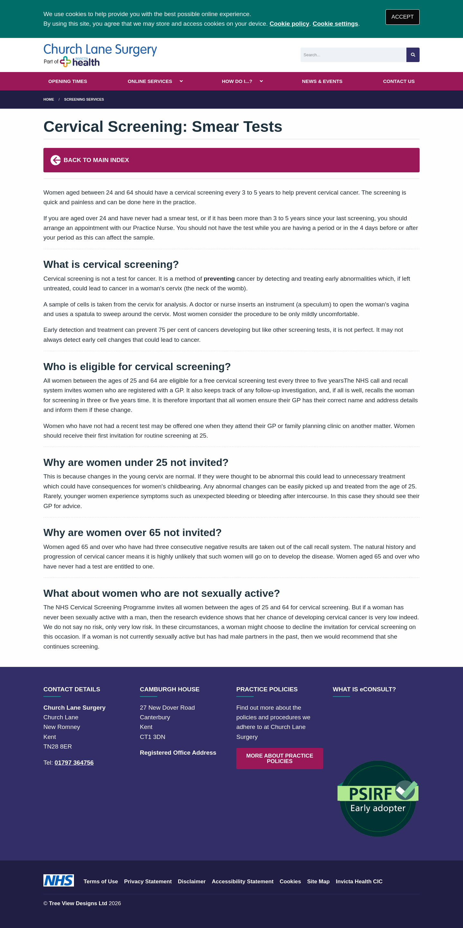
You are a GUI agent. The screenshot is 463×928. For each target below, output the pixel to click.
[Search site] (413, 55)
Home (48, 99)
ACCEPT (403, 17)
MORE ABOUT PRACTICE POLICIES (279, 758)
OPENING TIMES (67, 81)
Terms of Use (101, 881)
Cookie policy (289, 23)
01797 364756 (74, 762)
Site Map (318, 881)
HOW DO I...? (237, 81)
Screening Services (84, 99)
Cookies (290, 881)
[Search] (353, 55)
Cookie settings (335, 23)
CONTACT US (398, 81)
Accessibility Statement (243, 881)
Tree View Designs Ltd (78, 903)
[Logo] (100, 55)
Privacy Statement (148, 881)
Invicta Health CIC (359, 881)
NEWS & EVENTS (322, 81)
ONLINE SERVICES (150, 81)
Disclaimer (191, 881)
